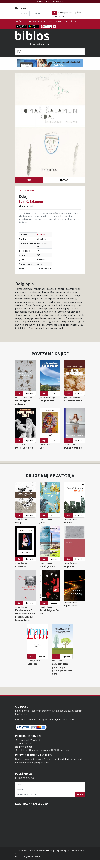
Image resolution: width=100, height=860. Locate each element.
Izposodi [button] (64, 180)
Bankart (72, 719)
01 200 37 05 (25, 743)
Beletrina (41, 234)
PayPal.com (59, 719)
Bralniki (36, 21)
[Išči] (50, 51)
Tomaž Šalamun (31, 201)
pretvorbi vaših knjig (59, 759)
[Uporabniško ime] (22, 13)
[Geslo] (41, 13)
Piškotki (18, 856)
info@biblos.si (26, 746)
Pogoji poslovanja (32, 856)
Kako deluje (63, 21)
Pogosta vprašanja (49, 21)
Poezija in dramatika (27, 191)
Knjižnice (19, 21)
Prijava (80, 794)
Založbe (27, 21)
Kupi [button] (29, 180)
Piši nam (73, 21)
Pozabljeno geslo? (66, 12)
